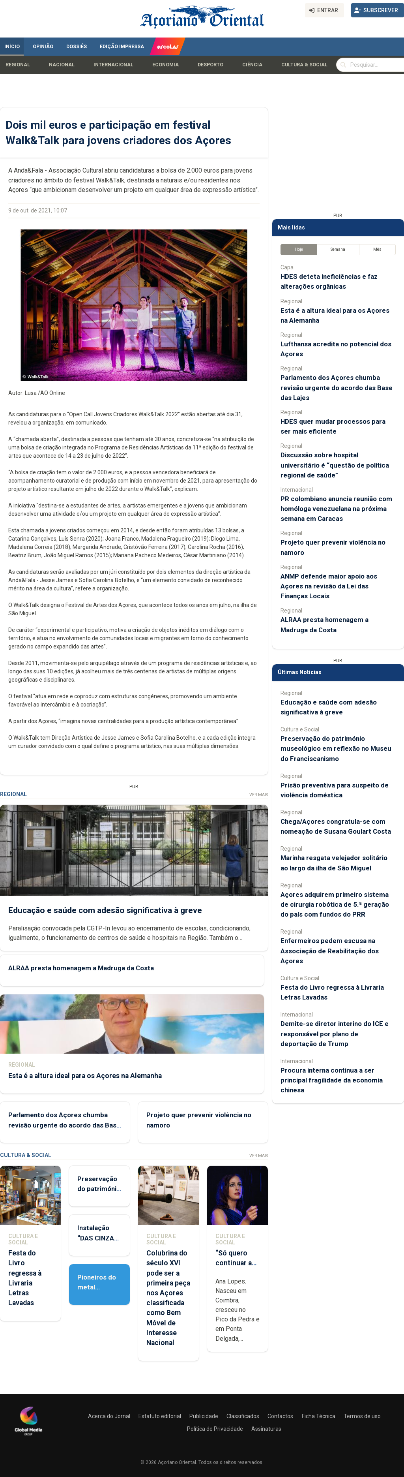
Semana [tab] (338, 249)
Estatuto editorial (159, 1416)
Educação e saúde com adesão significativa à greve (105, 910)
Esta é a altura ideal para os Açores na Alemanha (85, 1075)
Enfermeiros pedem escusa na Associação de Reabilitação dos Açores (330, 950)
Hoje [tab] (299, 249)
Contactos (280, 1416)
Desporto (210, 65)
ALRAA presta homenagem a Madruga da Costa (81, 968)
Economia (165, 65)
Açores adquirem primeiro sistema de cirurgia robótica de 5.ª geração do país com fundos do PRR (335, 904)
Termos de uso (362, 1416)
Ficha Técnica (318, 1416)
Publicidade (203, 1416)
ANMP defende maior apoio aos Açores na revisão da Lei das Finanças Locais (329, 586)
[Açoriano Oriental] (28, 1436)
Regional (18, 65)
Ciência (252, 65)
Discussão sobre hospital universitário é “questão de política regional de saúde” (335, 465)
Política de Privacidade (215, 1429)
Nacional (62, 65)
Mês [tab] (377, 249)
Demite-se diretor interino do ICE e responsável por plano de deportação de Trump (335, 1033)
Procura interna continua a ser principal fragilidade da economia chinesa (332, 1080)
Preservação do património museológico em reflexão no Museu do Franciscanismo (336, 748)
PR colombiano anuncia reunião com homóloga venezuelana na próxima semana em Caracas (336, 508)
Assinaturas (266, 1429)
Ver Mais (258, 794)
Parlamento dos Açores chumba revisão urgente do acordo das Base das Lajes (64, 1125)
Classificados (242, 1416)
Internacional (113, 65)
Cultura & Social (304, 65)
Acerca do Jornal (109, 1416)
